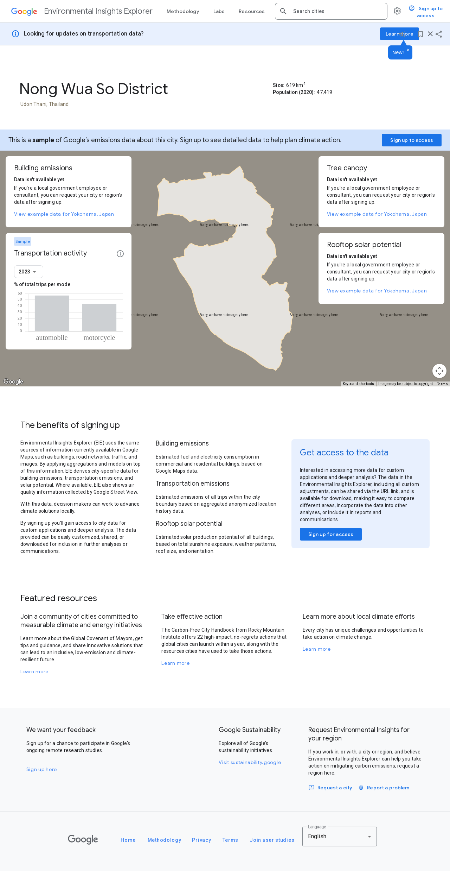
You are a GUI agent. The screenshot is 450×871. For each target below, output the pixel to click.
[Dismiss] (408, 50)
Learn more (34, 671)
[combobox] (337, 11)
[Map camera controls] (439, 371)
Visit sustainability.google (250, 762)
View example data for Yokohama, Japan (64, 214)
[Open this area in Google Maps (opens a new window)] (13, 381)
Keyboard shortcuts (358, 384)
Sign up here (41, 769)
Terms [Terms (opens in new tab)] (442, 383)
